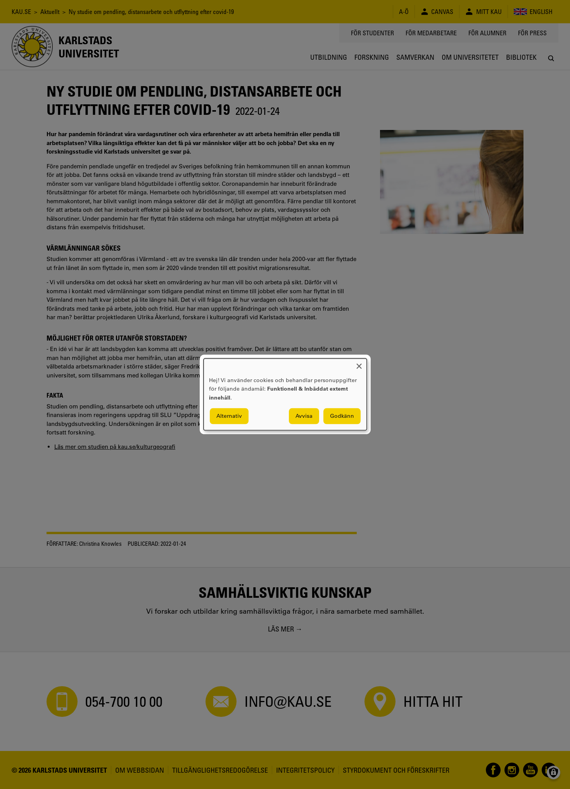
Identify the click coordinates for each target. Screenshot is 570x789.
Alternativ (229, 416)
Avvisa (304, 416)
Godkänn (342, 416)
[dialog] (285, 394)
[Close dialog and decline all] (359, 363)
